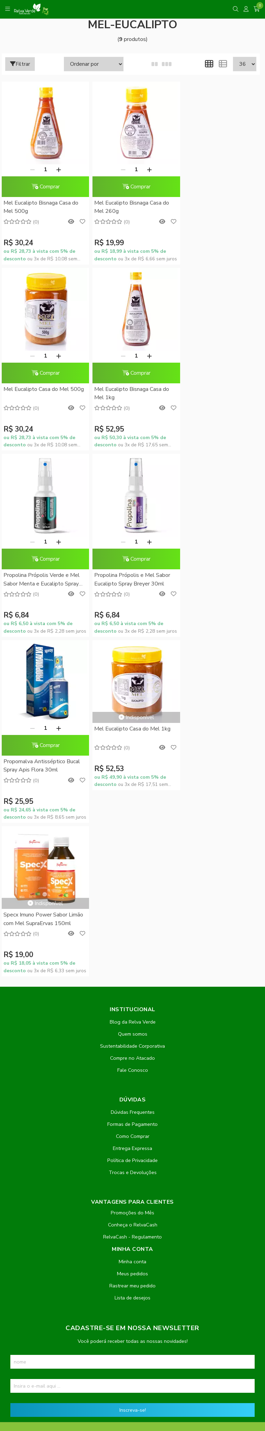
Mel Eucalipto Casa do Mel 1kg (129, 542)
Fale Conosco (132, 730)
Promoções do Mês (132, 873)
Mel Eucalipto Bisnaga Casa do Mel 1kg (40, 393)
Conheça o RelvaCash (132, 885)
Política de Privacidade (132, 820)
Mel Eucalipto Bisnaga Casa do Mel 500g (40, 207)
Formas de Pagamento (132, 784)
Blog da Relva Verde (133, 682)
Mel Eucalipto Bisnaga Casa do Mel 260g (128, 207)
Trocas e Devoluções (133, 832)
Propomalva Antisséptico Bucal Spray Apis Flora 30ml (41, 579)
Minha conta (132, 922)
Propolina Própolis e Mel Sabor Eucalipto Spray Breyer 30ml (216, 393)
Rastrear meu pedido (132, 946)
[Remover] (30, 169)
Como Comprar (132, 796)
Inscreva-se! (132, 1070)
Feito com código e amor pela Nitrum (132, 1375)
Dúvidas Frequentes (133, 772)
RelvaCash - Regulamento (132, 897)
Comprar (43, 186)
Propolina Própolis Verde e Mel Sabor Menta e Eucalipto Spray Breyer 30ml (129, 393)
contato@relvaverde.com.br (62, 1240)
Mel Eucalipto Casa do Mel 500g (210, 207)
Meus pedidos (132, 934)
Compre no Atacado (132, 718)
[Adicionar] (56, 169)
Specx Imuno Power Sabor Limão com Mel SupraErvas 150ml (217, 546)
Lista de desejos (132, 958)
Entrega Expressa (132, 808)
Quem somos (132, 694)
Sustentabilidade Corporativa (132, 706)
